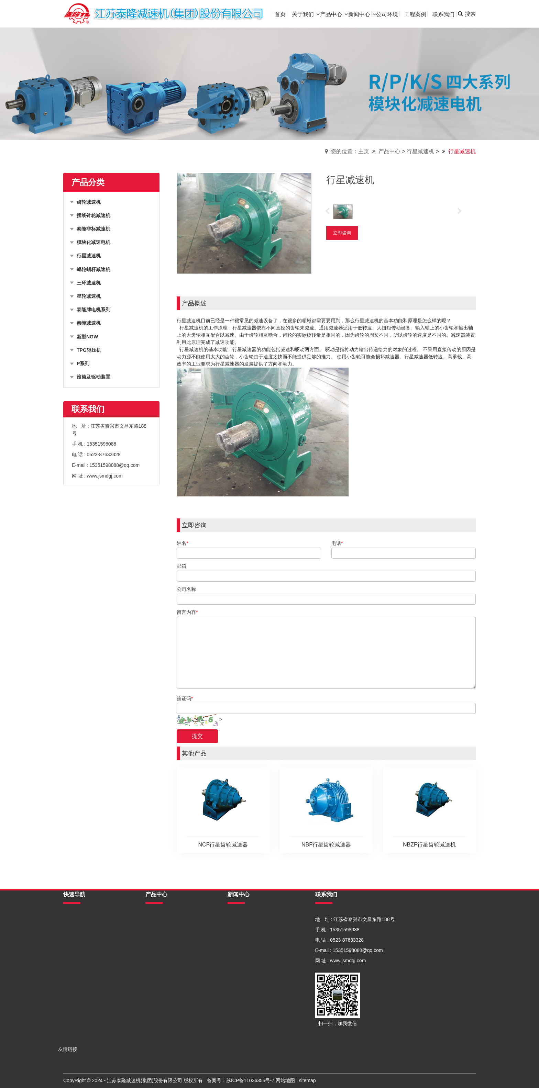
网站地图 (285, 1080)
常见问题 (237, 940)
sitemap (307, 1080)
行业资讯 (237, 929)
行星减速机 (420, 151)
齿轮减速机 (157, 919)
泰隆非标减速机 (162, 940)
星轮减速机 (157, 991)
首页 (68, 919)
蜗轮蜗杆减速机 (162, 971)
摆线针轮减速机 (162, 929)
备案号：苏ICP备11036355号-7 (240, 1080)
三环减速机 (157, 981)
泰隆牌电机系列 (162, 1002)
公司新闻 (237, 919)
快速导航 (74, 894)
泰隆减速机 (157, 1012)
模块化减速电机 (162, 950)
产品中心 (389, 151)
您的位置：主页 (350, 151)
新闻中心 (239, 894)
